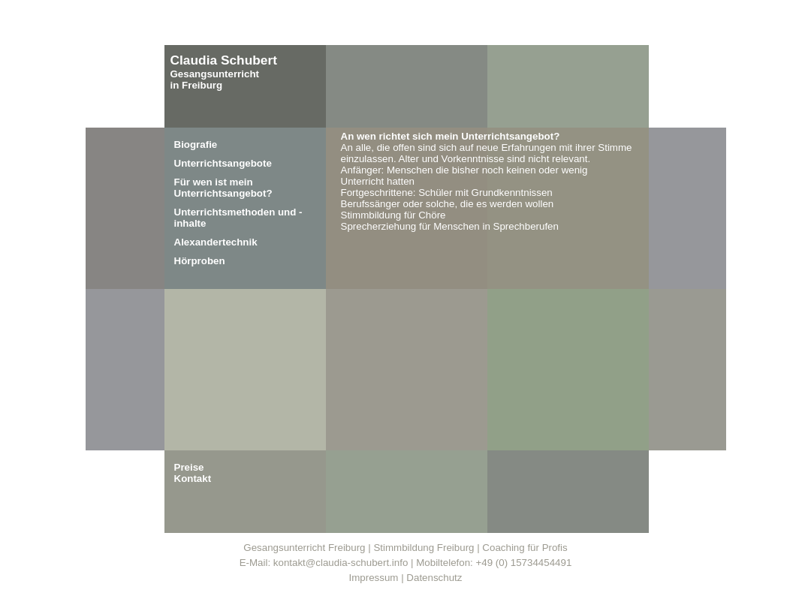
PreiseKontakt (193, 473)
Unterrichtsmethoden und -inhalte (238, 217)
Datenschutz (434, 577)
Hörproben (199, 260)
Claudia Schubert (224, 60)
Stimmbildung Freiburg (423, 547)
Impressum (374, 577)
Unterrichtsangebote (223, 163)
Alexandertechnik (216, 242)
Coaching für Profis (524, 547)
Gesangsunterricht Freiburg (304, 547)
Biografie (196, 144)
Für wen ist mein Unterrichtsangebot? (223, 187)
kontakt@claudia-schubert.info (341, 562)
